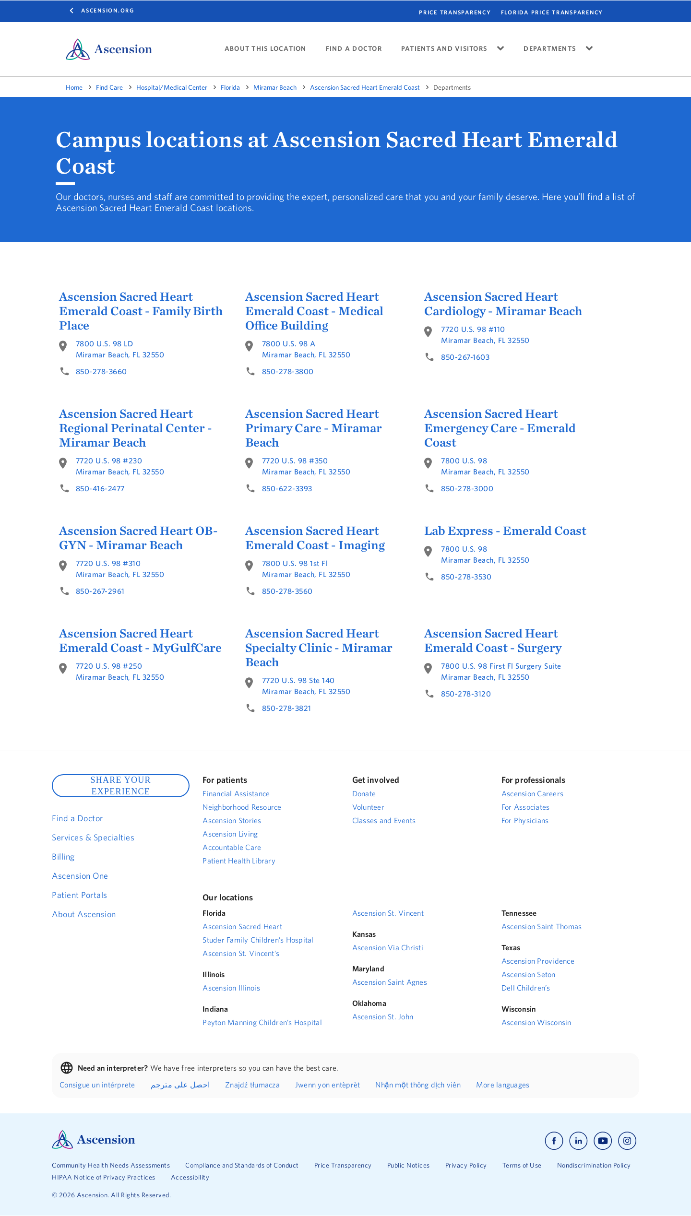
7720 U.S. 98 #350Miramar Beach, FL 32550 (306, 466)
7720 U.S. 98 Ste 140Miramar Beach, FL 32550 (306, 685)
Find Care (109, 87)
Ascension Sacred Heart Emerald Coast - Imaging (315, 538)
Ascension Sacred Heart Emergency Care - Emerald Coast (500, 428)
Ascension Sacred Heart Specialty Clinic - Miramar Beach (319, 648)
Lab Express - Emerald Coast (505, 530)
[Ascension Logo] (93, 1146)
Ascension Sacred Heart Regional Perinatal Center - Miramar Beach (135, 428)
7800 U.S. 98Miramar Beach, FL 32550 (485, 466)
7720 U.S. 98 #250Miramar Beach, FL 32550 (120, 671)
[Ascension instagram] (627, 1141)
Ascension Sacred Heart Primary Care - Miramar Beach (313, 428)
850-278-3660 (101, 371)
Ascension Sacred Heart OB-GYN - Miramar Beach (138, 538)
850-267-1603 (465, 357)
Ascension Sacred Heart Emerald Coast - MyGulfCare (140, 640)
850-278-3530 (466, 576)
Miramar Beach (275, 87)
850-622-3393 (287, 488)
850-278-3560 (287, 591)
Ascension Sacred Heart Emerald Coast (365, 87)
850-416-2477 (100, 488)
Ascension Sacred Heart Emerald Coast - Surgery (492, 640)
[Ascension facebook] (554, 1141)
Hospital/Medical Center (171, 87)
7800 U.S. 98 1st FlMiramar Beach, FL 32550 (306, 568)
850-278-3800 (288, 371)
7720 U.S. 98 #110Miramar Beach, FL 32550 (485, 334)
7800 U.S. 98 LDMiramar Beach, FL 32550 (120, 349)
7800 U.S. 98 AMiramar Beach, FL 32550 (306, 349)
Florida (230, 87)
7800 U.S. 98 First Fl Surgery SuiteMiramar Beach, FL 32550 (501, 671)
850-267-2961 (100, 591)
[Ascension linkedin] (578, 1141)
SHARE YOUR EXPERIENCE (120, 785)
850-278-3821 (286, 708)
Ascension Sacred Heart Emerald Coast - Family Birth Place (141, 311)
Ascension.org (107, 10)
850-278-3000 (467, 488)
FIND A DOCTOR (354, 49)
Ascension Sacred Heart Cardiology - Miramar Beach (503, 304)
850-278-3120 (466, 693)
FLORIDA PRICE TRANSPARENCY (552, 12)
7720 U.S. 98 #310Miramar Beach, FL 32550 (120, 568)
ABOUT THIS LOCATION (266, 49)
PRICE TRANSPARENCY (455, 12)
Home (74, 87)
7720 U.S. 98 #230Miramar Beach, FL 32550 (120, 466)
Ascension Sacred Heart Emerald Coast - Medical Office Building (314, 311)
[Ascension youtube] (603, 1141)
